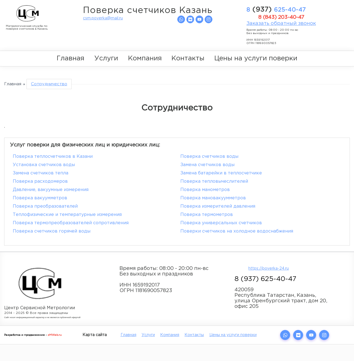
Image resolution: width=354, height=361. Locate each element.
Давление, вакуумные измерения (50, 190)
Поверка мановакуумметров (213, 198)
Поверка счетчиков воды (209, 156)
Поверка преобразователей (45, 206)
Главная (70, 58)
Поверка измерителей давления (217, 206)
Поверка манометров (205, 190)
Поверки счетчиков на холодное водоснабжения (236, 231)
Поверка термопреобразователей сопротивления (71, 223)
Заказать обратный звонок (281, 23)
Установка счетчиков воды (44, 165)
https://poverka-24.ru (268, 268)
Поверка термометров (206, 215)
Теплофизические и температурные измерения (67, 215)
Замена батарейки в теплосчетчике (221, 173)
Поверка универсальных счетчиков (221, 223)
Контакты (187, 58)
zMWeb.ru (55, 335)
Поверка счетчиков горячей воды (51, 231)
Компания (145, 58)
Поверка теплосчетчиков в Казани (53, 156)
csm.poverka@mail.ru (103, 18)
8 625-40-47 (276, 10)
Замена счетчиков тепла (40, 173)
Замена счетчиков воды (207, 165)
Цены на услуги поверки (255, 58)
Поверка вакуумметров (40, 198)
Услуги (106, 58)
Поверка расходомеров (40, 181)
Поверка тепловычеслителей (214, 181)
